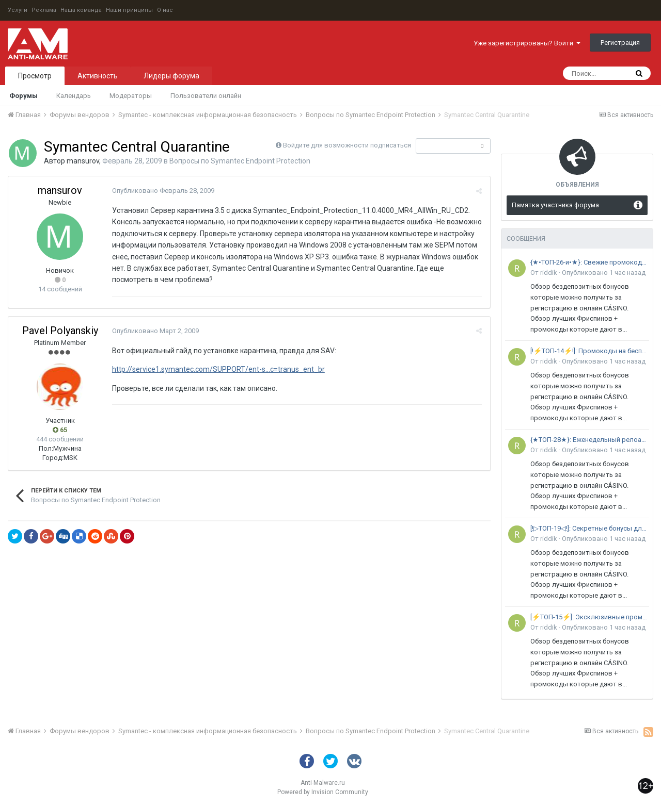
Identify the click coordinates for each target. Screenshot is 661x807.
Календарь (73, 96)
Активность (97, 76)
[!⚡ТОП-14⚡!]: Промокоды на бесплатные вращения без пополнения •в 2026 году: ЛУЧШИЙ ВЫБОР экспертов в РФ (589, 351)
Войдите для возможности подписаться (347, 145)
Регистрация (620, 42)
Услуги (17, 10)
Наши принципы (129, 10)
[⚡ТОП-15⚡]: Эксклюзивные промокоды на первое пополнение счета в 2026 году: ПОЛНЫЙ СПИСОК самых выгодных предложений (589, 617)
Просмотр (35, 76)
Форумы (23, 96)
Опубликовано (163, 190)
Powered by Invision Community (322, 792)
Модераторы (130, 96)
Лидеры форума (171, 76)
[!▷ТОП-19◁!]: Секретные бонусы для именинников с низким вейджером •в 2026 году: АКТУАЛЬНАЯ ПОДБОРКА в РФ (589, 528)
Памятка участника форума (555, 205)
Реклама (44, 10)
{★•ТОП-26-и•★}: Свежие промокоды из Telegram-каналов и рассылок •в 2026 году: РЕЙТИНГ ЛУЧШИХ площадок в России (589, 262)
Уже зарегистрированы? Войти (527, 43)
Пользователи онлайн (205, 96)
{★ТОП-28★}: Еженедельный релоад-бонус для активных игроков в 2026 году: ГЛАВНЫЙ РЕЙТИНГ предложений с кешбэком (589, 439)
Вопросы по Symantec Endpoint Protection (239, 161)
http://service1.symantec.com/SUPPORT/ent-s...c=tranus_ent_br (218, 369)
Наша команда (81, 10)
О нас (165, 10)
